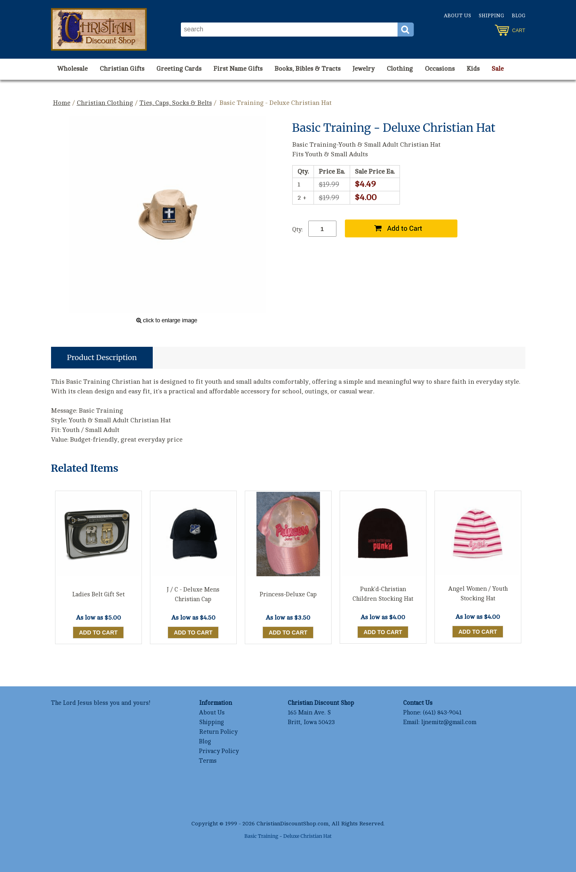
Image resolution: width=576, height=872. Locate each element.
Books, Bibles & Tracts (307, 68)
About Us (457, 15)
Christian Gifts (122, 68)
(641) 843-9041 (442, 712)
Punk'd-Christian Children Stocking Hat (383, 594)
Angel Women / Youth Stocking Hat (478, 593)
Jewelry (364, 68)
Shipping (491, 15)
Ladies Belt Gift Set (98, 594)
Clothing (400, 68)
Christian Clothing (105, 102)
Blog (518, 15)
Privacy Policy (219, 751)
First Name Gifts (237, 68)
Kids (473, 68)
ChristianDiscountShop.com (292, 824)
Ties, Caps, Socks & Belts (175, 102)
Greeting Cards (178, 68)
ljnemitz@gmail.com (448, 722)
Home (61, 102)
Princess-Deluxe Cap (288, 594)
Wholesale (72, 68)
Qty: (297, 229)
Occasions (440, 68)
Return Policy (218, 732)
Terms (208, 760)
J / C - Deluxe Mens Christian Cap (193, 594)
